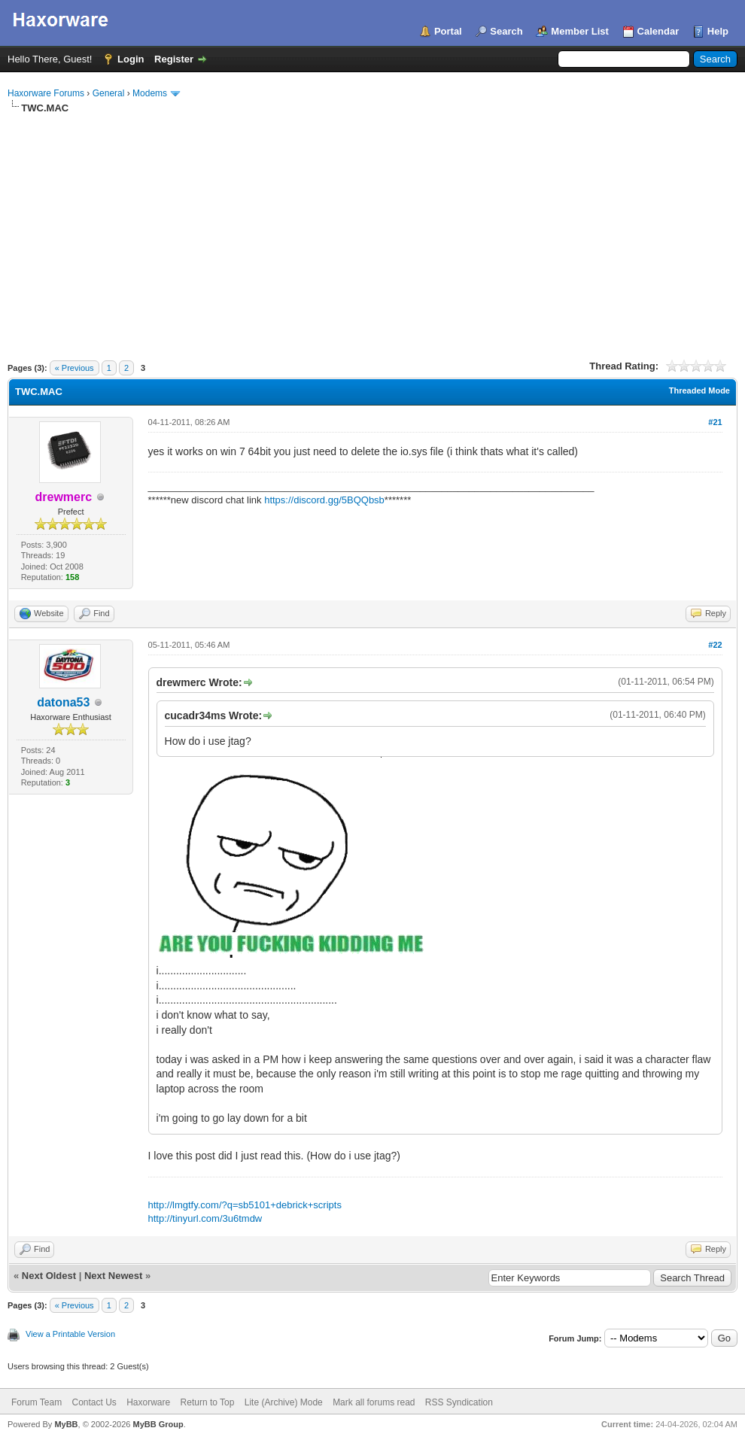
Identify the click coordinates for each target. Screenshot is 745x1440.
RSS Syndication (459, 1402)
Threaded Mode (699, 390)
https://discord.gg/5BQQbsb (324, 500)
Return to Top (208, 1402)
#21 (715, 422)
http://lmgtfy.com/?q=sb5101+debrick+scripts (245, 1205)
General (109, 93)
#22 (715, 644)
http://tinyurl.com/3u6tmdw (205, 1218)
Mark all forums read (374, 1402)
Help (717, 31)
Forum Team (36, 1402)
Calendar (658, 31)
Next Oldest (49, 1275)
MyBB (66, 1424)
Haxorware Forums (46, 93)
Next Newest (113, 1275)
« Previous (74, 367)
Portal (448, 31)
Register (173, 59)
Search (506, 31)
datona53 (63, 702)
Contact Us (93, 1402)
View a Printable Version (70, 1333)
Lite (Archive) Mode (284, 1402)
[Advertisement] (372, 228)
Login (130, 59)
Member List (580, 31)
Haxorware (148, 1402)
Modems (149, 93)
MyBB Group (157, 1424)
